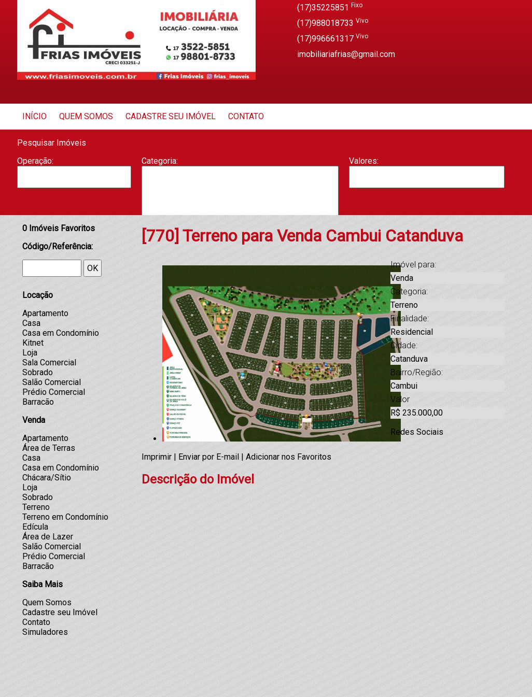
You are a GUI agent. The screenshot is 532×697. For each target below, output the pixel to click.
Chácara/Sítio (46, 477)
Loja (29, 353)
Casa (240, 197)
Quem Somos (86, 116)
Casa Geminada (240, 208)
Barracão (240, 187)
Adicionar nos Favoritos (288, 457)
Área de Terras (48, 448)
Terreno (36, 507)
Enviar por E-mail (208, 457)
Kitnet (33, 343)
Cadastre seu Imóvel (170, 116)
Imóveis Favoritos (58, 228)
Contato (246, 116)
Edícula (35, 527)
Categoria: (160, 161)
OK (92, 268)
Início (34, 116)
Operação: (35, 161)
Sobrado (37, 372)
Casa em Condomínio (60, 333)
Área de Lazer (47, 537)
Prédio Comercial (53, 392)
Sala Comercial (49, 362)
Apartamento (240, 177)
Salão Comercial (51, 382)
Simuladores (45, 632)
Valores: (364, 161)
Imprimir (157, 457)
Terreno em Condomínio (65, 517)
